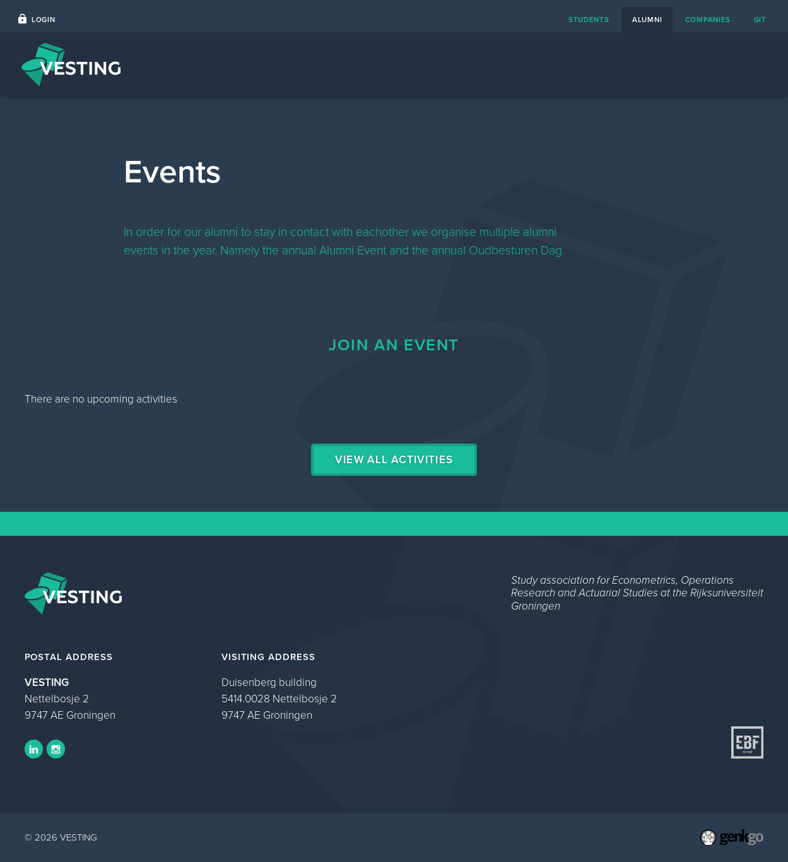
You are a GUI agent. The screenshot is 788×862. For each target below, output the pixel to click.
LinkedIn (34, 749)
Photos (601, 65)
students (588, 20)
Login (44, 20)
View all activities (393, 460)
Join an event (394, 345)
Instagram (56, 749)
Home (548, 65)
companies (708, 20)
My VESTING (725, 65)
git (760, 20)
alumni (647, 20)
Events (656, 65)
